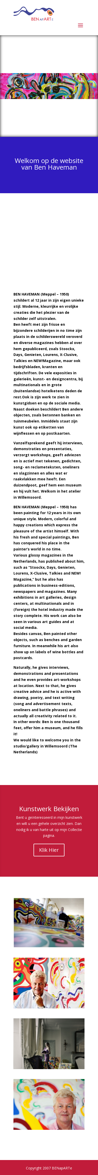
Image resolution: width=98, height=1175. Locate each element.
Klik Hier (49, 849)
